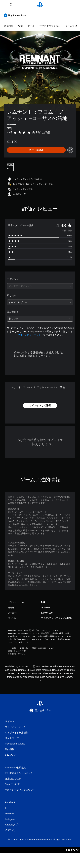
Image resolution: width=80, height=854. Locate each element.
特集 (20, 25)
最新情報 (8, 25)
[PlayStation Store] (15, 15)
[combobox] (40, 286)
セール (31, 25)
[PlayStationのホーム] (40, 4)
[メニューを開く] (3, 5)
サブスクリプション (50, 25)
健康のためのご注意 (17, 651)
